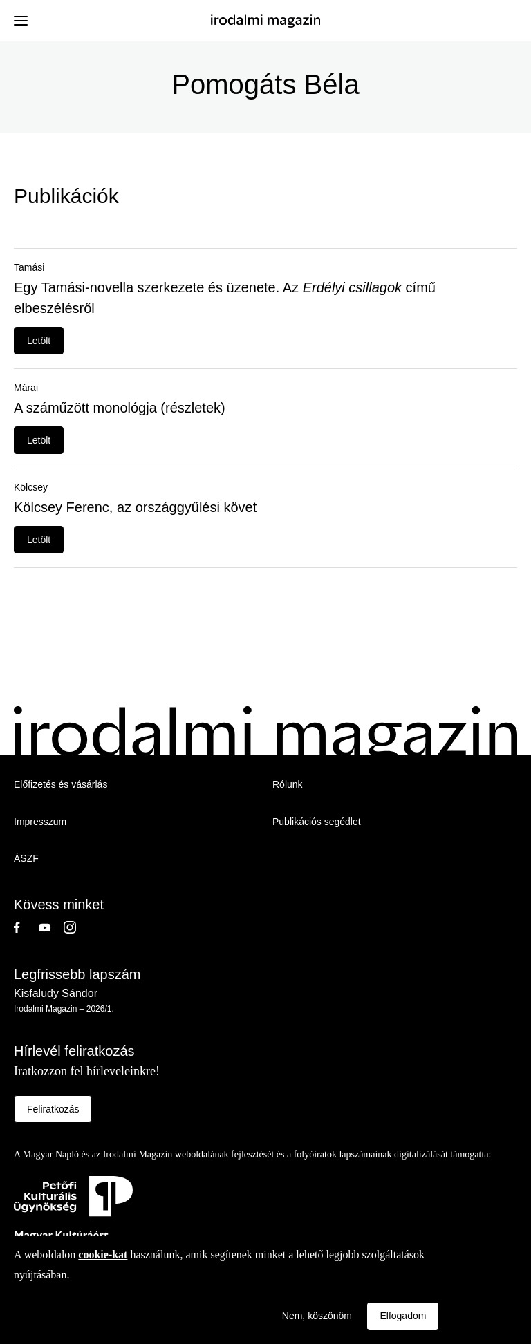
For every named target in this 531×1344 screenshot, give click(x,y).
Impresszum (40, 821)
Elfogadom (403, 1315)
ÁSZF (26, 858)
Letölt (38, 340)
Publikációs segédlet (316, 821)
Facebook (26, 927)
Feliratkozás (53, 1109)
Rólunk (287, 784)
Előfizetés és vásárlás (60, 784)
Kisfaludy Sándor (55, 993)
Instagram (76, 927)
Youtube (51, 927)
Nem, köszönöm (317, 1315)
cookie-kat (102, 1254)
